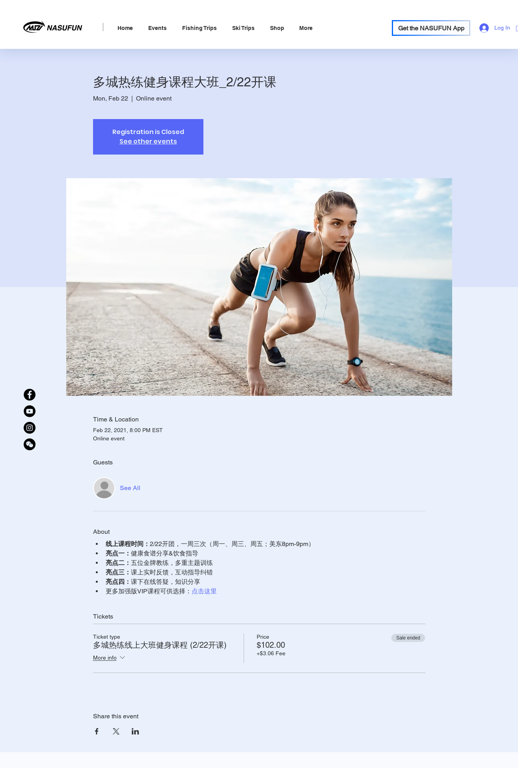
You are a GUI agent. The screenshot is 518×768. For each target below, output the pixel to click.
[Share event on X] (116, 731)
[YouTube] (29, 411)
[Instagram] (29, 428)
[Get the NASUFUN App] (431, 28)
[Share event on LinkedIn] (135, 731)
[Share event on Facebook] (97, 731)
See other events (148, 141)
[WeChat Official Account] (29, 444)
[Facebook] (29, 395)
